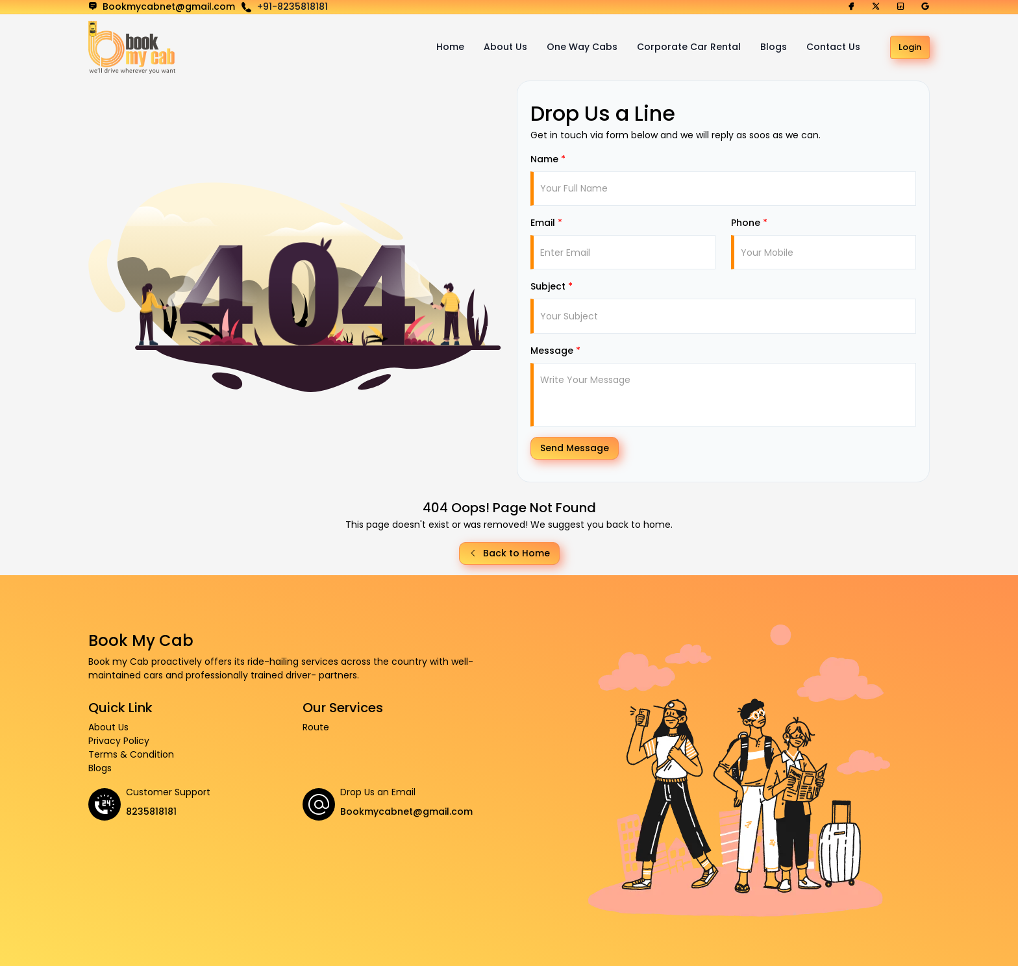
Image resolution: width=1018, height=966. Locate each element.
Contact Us (833, 46)
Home (450, 46)
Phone (749, 222)
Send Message (574, 447)
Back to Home (509, 553)
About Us (505, 46)
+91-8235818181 (292, 6)
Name (547, 159)
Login (910, 47)
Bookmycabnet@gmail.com (406, 811)
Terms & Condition (131, 754)
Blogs (773, 46)
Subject (551, 286)
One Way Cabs (582, 46)
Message (555, 350)
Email (546, 222)
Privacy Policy (118, 740)
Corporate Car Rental (689, 46)
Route (316, 727)
